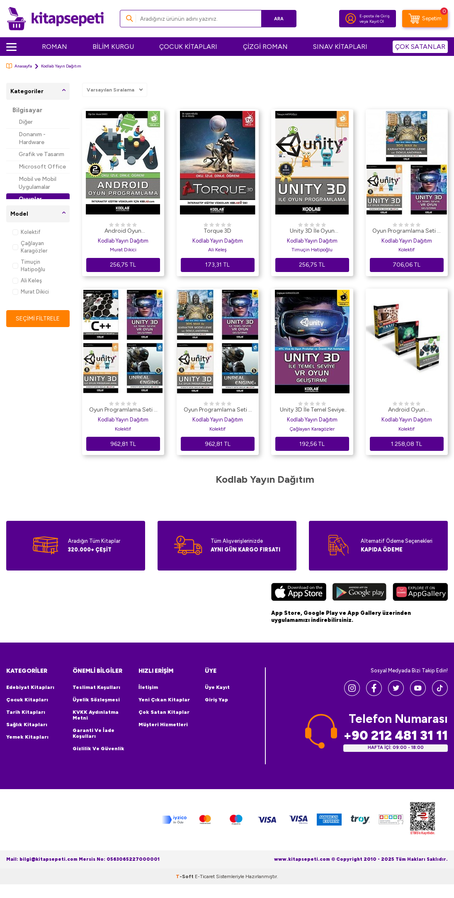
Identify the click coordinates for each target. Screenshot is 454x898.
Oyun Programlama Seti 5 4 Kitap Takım (123, 410)
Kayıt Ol (376, 21)
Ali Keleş (27, 280)
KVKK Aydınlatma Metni (96, 715)
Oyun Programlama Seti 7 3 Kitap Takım (406, 231)
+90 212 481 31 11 (395, 735)
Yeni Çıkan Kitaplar (164, 700)
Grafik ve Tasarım (41, 154)
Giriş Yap (216, 700)
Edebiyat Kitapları (30, 687)
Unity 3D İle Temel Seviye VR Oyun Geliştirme (312, 410)
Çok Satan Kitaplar (163, 712)
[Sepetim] (425, 18)
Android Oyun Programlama (122, 231)
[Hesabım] (350, 18)
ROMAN (54, 47)
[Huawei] (420, 593)
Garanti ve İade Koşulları (93, 733)
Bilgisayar (27, 110)
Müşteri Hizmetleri (163, 724)
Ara (278, 18)
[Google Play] (359, 593)
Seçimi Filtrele (38, 318)
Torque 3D (217, 230)
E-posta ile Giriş (374, 16)
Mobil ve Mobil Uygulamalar (37, 183)
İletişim (148, 687)
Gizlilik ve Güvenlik (98, 748)
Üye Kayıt (217, 687)
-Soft (185, 876)
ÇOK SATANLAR (420, 47)
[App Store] (298, 593)
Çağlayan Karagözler (29, 246)
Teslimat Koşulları (96, 687)
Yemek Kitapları (27, 737)
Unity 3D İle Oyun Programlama (312, 231)
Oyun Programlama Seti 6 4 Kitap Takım (218, 410)
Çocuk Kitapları (27, 700)
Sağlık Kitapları (26, 724)
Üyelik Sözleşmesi (96, 700)
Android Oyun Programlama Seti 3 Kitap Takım (407, 410)
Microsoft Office (42, 166)
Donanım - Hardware (32, 138)
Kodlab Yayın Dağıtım (123, 241)
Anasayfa (19, 66)
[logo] (55, 18)
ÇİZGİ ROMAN (265, 47)
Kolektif (26, 232)
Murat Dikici (30, 292)
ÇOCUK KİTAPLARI (188, 47)
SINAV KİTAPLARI (340, 47)
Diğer (26, 121)
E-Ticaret (205, 876)
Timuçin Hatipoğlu (28, 265)
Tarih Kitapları (25, 712)
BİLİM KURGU (113, 47)
